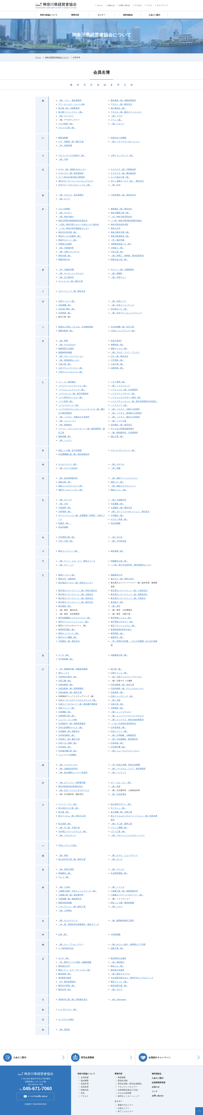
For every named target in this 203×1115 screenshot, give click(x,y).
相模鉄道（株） (117, 344)
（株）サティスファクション (71, 356)
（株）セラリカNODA (67, 468)
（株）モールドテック (68, 920)
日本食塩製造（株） (67, 735)
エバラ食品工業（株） (120, 177)
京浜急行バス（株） (119, 309)
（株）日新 (115, 700)
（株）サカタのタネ (67, 344)
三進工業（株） (65, 364)
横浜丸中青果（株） (67, 985)
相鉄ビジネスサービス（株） (71, 486)
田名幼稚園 (63, 527)
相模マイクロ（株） (119, 348)
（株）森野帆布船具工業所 (122, 920)
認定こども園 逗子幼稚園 (70, 450)
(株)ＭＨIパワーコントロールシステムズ (75, 181)
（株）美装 (115, 786)
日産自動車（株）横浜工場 (70, 692)
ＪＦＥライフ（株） (119, 405)
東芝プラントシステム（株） (123, 625)
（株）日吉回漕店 (118, 794)
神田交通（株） (65, 255)
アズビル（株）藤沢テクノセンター (126, 112)
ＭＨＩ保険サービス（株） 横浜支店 (127, 181)
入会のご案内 (154, 15)
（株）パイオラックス (68, 765)
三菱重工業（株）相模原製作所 (124, 891)
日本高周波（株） (118, 727)
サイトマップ (162, 5)
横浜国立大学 (64, 966)
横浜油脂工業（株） (119, 985)
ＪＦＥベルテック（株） (69, 405)
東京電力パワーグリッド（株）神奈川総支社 (77, 590)
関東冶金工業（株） (119, 259)
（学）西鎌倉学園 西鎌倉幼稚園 (72, 669)
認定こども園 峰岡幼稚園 (122, 903)
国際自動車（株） (66, 331)
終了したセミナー (125, 1111)
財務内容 (85, 1090)
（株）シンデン (65, 440)
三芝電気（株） (117, 360)
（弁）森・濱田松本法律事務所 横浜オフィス (78, 924)
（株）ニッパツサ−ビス (121, 712)
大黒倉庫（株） (65, 508)
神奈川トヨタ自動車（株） (70, 236)
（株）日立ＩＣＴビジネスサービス (73, 790)
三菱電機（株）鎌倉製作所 (70, 899)
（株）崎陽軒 (116, 273)
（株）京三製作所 (66, 277)
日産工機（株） (65, 681)
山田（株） (63, 934)
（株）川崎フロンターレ (69, 252)
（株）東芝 (115, 606)
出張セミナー (123, 1108)
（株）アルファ (117, 124)
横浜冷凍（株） (65, 989)
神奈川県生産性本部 (119, 224)
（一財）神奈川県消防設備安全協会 (126, 220)
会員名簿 (85, 1087)
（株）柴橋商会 (65, 425)
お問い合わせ (124, 5)
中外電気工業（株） (67, 537)
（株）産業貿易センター (69, 360)
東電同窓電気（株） (67, 629)
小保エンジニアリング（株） (123, 331)
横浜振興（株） (65, 974)
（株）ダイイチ (65, 500)
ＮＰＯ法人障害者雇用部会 (122, 429)
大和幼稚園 (115, 934)
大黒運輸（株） (117, 504)
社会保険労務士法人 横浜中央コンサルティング (132, 978)
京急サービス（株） (67, 301)
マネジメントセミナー (127, 1087)
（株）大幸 (63, 504)
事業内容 (75, 15)
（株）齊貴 (63, 341)
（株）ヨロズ (116, 989)
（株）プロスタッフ (67, 835)
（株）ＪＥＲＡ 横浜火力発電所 (125, 417)
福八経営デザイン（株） (121, 804)
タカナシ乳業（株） (119, 519)
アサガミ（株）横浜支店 (121, 104)
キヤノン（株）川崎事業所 (122, 269)
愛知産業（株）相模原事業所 (123, 100)
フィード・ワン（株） (68, 804)
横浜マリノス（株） (119, 982)
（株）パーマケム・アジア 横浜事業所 (128, 768)
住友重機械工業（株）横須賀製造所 (73, 454)
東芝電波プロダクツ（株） (122, 622)
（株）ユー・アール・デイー (71, 944)
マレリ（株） (64, 877)
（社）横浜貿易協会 (67, 982)
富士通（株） (64, 812)
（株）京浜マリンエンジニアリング (126, 313)
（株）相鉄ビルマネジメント (123, 486)
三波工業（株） (117, 364)
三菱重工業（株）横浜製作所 (71, 895)
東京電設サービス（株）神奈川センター (75, 583)
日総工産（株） (117, 704)
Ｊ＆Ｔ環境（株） (118, 382)
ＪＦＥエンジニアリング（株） (71, 390)
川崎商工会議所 (65, 244)
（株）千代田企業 (118, 541)
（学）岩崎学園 (65, 145)
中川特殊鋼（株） (66, 659)
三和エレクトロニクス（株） (71, 372)
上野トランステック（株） (122, 155)
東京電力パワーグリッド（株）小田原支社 (129, 590)
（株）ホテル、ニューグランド (124, 855)
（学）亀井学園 (117, 240)
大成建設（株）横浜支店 (121, 508)
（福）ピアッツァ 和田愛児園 (71, 782)
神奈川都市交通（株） (120, 232)
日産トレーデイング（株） (122, 696)
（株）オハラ (64, 199)
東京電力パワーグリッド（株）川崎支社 (75, 594)
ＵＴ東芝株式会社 (66, 948)
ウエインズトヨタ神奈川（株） (71, 155)
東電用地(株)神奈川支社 (121, 629)
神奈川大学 (115, 228)
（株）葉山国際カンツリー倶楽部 (72, 772)
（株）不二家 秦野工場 (121, 824)
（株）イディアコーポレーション (125, 141)
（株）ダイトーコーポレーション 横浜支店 (130, 511)
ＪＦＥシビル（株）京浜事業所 (124, 390)
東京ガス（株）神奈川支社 (122, 579)
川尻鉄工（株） (117, 248)
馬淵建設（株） (65, 873)
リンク (149, 5)
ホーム (100, 5)
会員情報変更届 (158, 1082)
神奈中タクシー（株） (68, 240)
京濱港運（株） (65, 313)
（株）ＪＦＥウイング (120, 386)
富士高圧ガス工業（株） (69, 808)
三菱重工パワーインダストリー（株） (127, 895)
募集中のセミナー (125, 1105)
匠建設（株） (65, 523)
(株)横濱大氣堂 (64, 978)
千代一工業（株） (66, 541)
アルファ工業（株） (67, 128)
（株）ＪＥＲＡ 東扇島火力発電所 (126, 413)
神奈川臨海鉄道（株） (120, 236)
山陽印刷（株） (117, 368)
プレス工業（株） (118, 831)
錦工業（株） (116, 669)
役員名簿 (85, 1084)
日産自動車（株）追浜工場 (122, 684)
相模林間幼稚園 (65, 352)
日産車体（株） (117, 692)
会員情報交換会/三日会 (128, 1090)
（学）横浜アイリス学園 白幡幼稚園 (74, 962)
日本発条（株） (65, 747)
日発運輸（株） (65, 712)
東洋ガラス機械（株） (68, 637)
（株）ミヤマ (116, 906)
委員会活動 (123, 1080)
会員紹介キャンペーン (155, 1057)
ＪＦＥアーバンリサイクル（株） (72, 386)
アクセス (138, 5)
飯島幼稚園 (63, 138)
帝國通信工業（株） (119, 561)
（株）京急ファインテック (122, 305)
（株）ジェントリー (67, 421)
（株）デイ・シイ (66, 565)
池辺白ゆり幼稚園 (118, 138)
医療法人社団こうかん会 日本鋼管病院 (75, 327)
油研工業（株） (117, 948)
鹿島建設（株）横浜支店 (121, 209)
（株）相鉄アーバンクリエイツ (124, 478)
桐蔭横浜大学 (116, 575)
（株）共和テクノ (118, 277)
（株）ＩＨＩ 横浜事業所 (70, 100)
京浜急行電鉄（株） (67, 309)
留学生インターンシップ (128, 1096)
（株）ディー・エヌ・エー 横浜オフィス (76, 561)
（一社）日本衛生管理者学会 (123, 723)
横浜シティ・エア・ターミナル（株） (74, 970)
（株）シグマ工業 (118, 421)
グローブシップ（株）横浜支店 (71, 291)
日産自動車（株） (66, 684)
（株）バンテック (118, 772)
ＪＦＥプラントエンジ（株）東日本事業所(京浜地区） (134, 401)
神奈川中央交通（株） (68, 232)
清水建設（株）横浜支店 (121, 425)
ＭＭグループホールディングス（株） (74, 185)
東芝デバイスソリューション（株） (73, 622)
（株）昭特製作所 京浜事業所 (124, 432)
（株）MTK (116, 185)
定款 (83, 1093)
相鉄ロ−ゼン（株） (119, 490)
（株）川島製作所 (66, 248)
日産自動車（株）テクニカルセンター (127, 688)
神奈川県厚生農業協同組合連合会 (72, 220)
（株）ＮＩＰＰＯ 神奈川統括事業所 (127, 720)
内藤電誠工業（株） (119, 655)
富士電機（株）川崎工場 (121, 812)
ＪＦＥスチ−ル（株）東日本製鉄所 (73, 393)
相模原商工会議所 (66, 348)
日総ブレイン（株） (67, 708)
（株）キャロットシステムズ (71, 273)
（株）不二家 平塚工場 (69, 827)
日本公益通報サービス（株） (71, 727)
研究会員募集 (82, 1057)
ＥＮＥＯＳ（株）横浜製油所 (123, 173)
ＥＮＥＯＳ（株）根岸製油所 (71, 173)
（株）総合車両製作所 (68, 478)
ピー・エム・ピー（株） (121, 782)
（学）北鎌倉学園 (66, 269)
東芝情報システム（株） (121, 618)
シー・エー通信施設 (67, 382)
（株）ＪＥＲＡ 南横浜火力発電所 (73, 417)
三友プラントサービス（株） (71, 368)
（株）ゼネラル (117, 464)
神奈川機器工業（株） (120, 213)
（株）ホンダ (116, 859)
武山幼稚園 (115, 523)
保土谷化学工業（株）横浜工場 (71, 859)
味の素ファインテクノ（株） (71, 112)
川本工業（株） (117, 252)
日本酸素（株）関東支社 (69, 731)
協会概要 (85, 1080)
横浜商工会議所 (117, 970)
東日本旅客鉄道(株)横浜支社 (70, 786)
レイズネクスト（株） (68, 1009)
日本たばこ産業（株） (68, 743)
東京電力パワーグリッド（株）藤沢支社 (75, 602)
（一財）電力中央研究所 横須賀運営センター (131, 565)
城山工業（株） (117, 436)
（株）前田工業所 (66, 869)
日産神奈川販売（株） (68, 677)
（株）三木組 (64, 887)
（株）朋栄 (63, 855)
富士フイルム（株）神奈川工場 (71, 816)
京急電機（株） (65, 305)
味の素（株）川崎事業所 (69, 108)
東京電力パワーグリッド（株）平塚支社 (128, 598)
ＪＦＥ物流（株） (66, 401)
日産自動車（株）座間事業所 (71, 688)
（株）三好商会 (65, 910)
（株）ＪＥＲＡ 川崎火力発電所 (125, 409)
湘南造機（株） (65, 436)
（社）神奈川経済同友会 (121, 217)
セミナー (101, 15)
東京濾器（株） (65, 606)
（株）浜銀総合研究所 (68, 768)
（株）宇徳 (63, 159)
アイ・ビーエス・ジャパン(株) (71, 104)
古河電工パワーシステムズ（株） (72, 831)
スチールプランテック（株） (123, 450)
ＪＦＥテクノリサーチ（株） (123, 393)
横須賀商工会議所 (118, 958)
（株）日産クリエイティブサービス (126, 677)
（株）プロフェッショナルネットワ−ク (128, 835)
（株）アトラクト (66, 116)
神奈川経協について (48, 15)
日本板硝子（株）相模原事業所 (71, 723)
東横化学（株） (117, 637)
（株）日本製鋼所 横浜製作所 (124, 739)
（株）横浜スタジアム (120, 974)
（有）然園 (115, 468)
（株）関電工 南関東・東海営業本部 (127, 255)
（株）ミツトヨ (117, 887)
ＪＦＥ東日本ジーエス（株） (71, 397)
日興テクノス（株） (119, 673)
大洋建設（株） (117, 515)
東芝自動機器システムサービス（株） (74, 618)
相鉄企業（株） (65, 482)
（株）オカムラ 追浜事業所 (71, 195)
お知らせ (111, 5)
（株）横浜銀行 (117, 962)
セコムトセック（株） (68, 464)
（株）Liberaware (118, 999)
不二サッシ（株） (118, 808)
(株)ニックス (63, 673)
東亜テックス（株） (67, 575)
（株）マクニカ (117, 869)
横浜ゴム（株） (117, 966)
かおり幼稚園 (64, 209)
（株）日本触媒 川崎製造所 (123, 735)
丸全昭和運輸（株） (119, 873)
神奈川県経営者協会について (57, 57)
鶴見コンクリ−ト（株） (68, 551)
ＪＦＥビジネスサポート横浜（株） (126, 397)
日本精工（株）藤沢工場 (69, 739)
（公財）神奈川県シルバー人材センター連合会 (78, 224)
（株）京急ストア (118, 301)
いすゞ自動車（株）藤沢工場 (71, 141)
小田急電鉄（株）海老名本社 (123, 195)
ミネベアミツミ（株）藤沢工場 (71, 906)
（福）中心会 (116, 537)
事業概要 (122, 1077)
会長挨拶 (85, 1077)
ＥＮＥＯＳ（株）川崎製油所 (123, 169)
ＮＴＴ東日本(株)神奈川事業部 (71, 177)
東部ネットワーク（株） (69, 633)
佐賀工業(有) (116, 341)
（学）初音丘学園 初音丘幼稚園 (125, 765)
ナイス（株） (64, 655)
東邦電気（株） (117, 633)
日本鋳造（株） (117, 743)
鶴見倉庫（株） (117, 551)
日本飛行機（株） (118, 747)
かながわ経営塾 (124, 1093)
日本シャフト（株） (119, 731)
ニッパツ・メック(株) (67, 720)
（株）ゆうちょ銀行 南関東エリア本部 (128, 944)
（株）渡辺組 (64, 1029)
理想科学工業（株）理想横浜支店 (72, 999)
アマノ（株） (116, 120)
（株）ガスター (65, 213)
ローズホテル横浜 (66, 1019)
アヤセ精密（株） (66, 124)
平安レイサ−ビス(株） (68, 845)
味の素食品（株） (118, 108)
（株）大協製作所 (118, 500)
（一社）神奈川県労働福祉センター (73, 228)
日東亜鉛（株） (117, 708)
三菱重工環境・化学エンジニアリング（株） (77, 891)
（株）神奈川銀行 (66, 217)
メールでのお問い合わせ (36, 1096)
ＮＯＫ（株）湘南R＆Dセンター (72, 169)
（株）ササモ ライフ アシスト (125, 352)
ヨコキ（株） (64, 958)
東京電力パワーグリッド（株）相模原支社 (129, 594)
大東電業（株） (65, 511)
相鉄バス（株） (117, 482)
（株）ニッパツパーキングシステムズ (127, 716)
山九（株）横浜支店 (119, 356)
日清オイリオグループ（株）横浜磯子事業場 (77, 704)
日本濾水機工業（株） (68, 751)
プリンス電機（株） (119, 827)
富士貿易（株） (65, 824)
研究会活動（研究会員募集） (130, 1084)
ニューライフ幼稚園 (68, 755)
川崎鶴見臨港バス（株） (121, 244)
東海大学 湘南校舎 (67, 579)
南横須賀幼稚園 (65, 903)
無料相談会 (128, 15)
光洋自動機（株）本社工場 (122, 327)
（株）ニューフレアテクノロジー (125, 751)
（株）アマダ (116, 116)
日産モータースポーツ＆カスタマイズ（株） (77, 700)
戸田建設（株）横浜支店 (69, 641)
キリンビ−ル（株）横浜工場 (70, 281)
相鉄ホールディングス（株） (71, 490)
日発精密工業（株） (67, 716)
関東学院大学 (64, 259)
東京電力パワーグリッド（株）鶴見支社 (75, 598)
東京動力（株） (117, 602)
